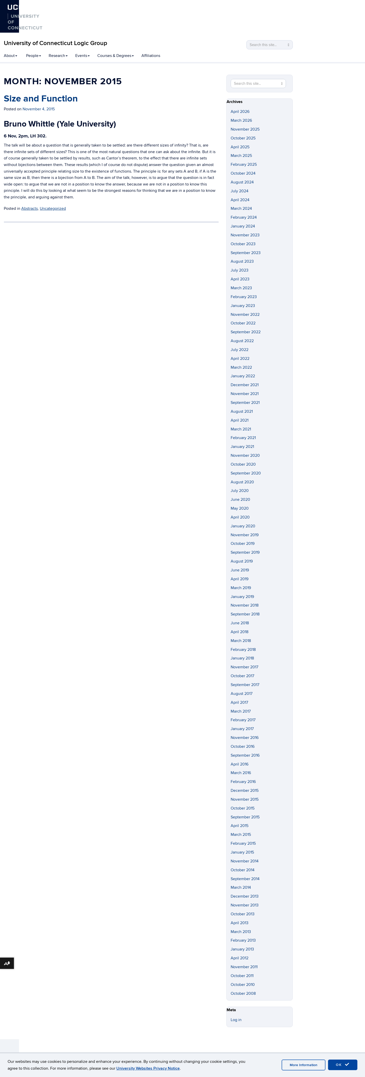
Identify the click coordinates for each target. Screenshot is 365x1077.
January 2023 (243, 305)
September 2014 (245, 878)
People (33, 55)
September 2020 (246, 473)
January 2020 (243, 526)
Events (82, 55)
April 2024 (240, 199)
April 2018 (239, 631)
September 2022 (246, 332)
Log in (236, 1019)
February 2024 (244, 217)
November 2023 (245, 235)
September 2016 (245, 755)
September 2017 (245, 684)
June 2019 (240, 570)
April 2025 (240, 147)
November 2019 (245, 534)
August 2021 (242, 411)
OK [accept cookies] (343, 1064)
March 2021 (241, 429)
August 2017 (241, 693)
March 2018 (241, 640)
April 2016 (239, 764)
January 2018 (242, 658)
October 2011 (242, 975)
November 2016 (245, 737)
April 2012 (239, 958)
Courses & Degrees (115, 55)
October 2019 (242, 543)
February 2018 (243, 649)
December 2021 (245, 384)
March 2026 (241, 120)
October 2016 (242, 746)
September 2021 (245, 402)
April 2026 (240, 111)
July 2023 (239, 270)
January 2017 (242, 728)
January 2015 (242, 852)
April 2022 (240, 358)
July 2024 (239, 191)
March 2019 (241, 587)
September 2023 (246, 252)
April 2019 (239, 579)
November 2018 (245, 605)
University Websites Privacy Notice (148, 1068)
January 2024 (243, 226)
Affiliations (150, 55)
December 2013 (245, 896)
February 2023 (244, 296)
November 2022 (245, 314)
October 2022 (243, 323)
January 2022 (243, 376)
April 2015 (239, 825)
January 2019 (242, 596)
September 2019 (245, 552)
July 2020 (240, 490)
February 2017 (243, 719)
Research (58, 55)
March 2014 (241, 887)
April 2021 (239, 420)
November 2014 (245, 861)
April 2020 (240, 517)
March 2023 (241, 288)
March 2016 (241, 772)
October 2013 (242, 914)
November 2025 (245, 129)
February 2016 (243, 781)
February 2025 (244, 164)
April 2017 (239, 702)
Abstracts (29, 208)
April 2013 (239, 922)
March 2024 (241, 208)
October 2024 (243, 173)
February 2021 (243, 437)
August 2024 (242, 182)
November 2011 (244, 966)
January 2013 (242, 949)
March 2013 (241, 931)
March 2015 (241, 834)
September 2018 (245, 614)
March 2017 (241, 711)
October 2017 (242, 675)
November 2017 (244, 667)
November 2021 (245, 393)
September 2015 (245, 817)
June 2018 (240, 623)
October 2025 (243, 138)
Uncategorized (53, 208)
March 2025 (241, 155)
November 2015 (245, 799)
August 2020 (242, 482)
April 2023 (240, 279)
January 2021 (242, 446)
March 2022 (241, 367)
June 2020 (240, 499)
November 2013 (245, 905)
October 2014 (242, 870)
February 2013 (243, 940)
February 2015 (243, 843)
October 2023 (243, 243)
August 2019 (242, 561)
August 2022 (242, 340)
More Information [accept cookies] (303, 1065)
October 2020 (243, 464)
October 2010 (243, 984)
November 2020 (245, 455)
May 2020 (240, 508)
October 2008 (243, 993)
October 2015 (242, 808)
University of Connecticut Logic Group (55, 43)
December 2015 (245, 790)
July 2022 (239, 349)
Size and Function (41, 98)
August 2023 (242, 261)
